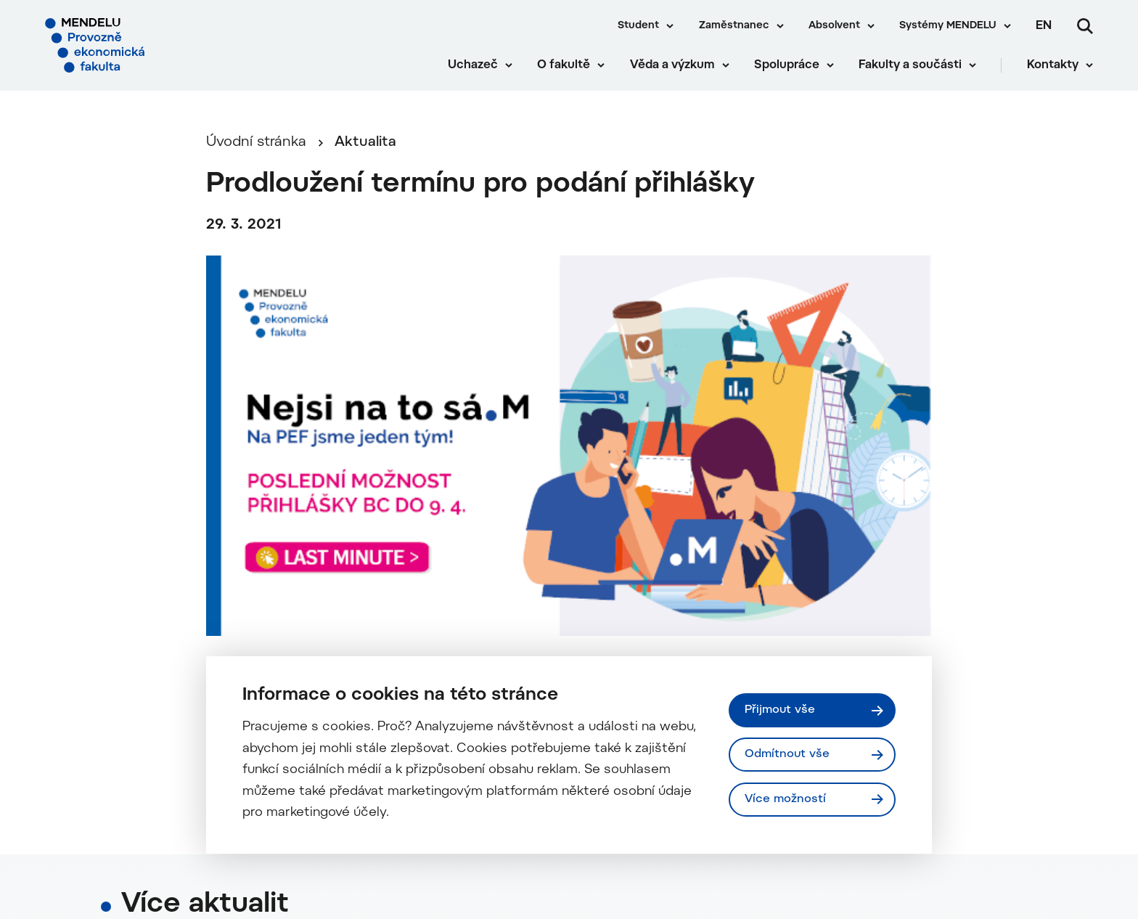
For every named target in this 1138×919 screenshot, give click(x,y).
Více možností (785, 799)
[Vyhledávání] (1085, 26)
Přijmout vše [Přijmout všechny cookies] (780, 710)
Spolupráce (786, 65)
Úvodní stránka (256, 143)
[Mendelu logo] (130, 45)
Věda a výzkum (672, 65)
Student (638, 26)
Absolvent (834, 26)
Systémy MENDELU (947, 26)
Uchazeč (473, 65)
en (1044, 26)
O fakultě (563, 65)
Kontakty (1052, 65)
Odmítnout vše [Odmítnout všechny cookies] (787, 754)
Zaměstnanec (734, 26)
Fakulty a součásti (910, 65)
